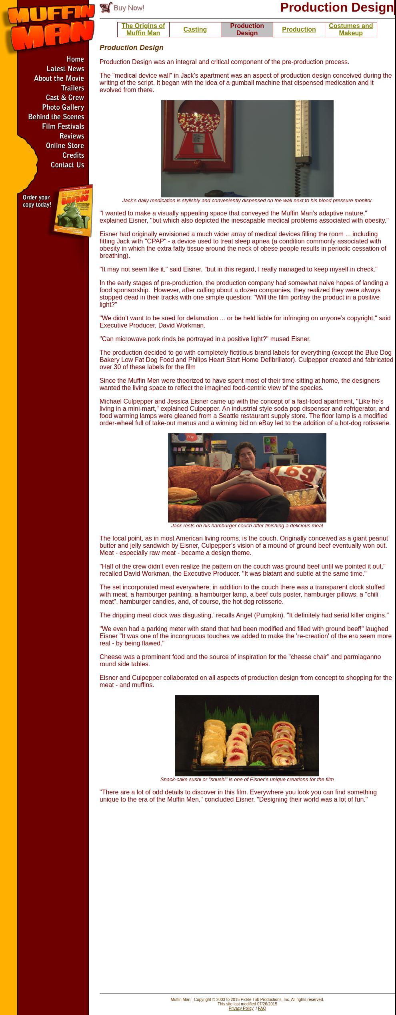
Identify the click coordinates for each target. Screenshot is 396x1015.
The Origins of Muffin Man (143, 29)
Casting (195, 29)
